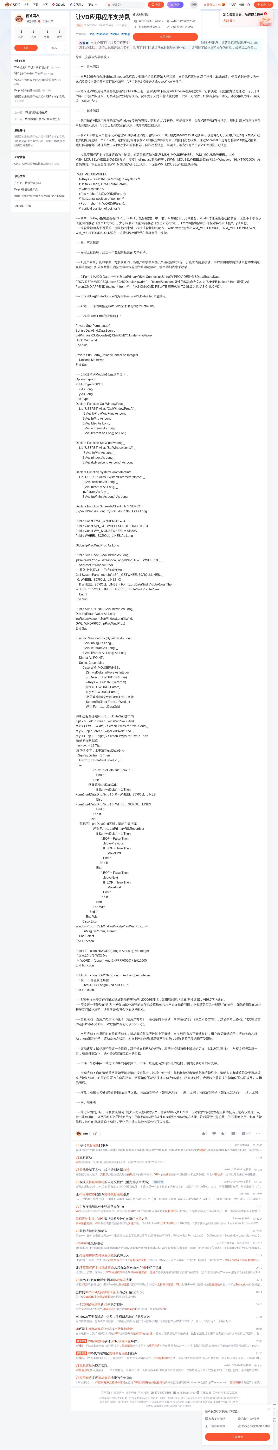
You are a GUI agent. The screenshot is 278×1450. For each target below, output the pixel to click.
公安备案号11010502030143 (112, 1398)
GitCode (58, 4)
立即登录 (165, 36)
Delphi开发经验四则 (26, 189)
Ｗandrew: (20, 141)
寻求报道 (143, 1392)
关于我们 (106, 1392)
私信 (54, 48)
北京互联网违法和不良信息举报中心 (221, 1398)
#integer (126, 34)
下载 (35, 4)
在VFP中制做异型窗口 (27, 182)
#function (102, 34)
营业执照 (233, 1402)
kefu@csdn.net (186, 1392)
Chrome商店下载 (160, 1402)
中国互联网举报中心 (140, 1402)
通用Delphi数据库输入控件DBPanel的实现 (39, 98)
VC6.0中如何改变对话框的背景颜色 (37, 82)
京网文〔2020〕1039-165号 (165, 1398)
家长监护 (104, 1402)
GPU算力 (76, 5)
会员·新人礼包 (214, 4)
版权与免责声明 (193, 1402)
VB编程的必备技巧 (36, 112)
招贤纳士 (118, 1392)
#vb (92, 34)
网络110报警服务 (119, 1402)
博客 (26, 4)
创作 (263, 4)
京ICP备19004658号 (139, 1398)
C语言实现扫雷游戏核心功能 (36, 163)
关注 (95, 1133)
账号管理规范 (177, 1402)
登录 (194, 4)
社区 (45, 4)
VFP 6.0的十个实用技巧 (33, 73)
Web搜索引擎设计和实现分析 (37, 67)
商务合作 (131, 1392)
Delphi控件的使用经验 (33, 90)
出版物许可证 (220, 1402)
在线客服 (205, 1392)
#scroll (115, 34)
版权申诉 (207, 1402)
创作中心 (244, 4)
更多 (92, 4)
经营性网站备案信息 (191, 1398)
